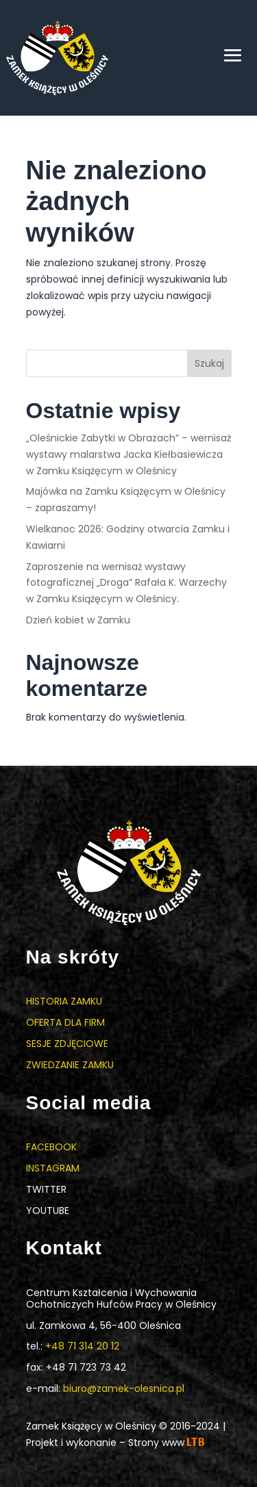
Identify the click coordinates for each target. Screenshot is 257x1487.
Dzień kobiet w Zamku (78, 620)
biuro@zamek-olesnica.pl (123, 1388)
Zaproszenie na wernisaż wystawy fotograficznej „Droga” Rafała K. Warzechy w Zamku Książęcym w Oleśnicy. (126, 583)
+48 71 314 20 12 (82, 1346)
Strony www (166, 1442)
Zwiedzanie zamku (70, 1065)
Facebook (51, 1147)
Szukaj (209, 363)
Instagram (52, 1168)
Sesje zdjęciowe (67, 1043)
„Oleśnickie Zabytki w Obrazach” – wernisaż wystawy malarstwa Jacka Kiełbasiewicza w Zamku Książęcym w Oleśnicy (128, 454)
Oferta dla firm (65, 1022)
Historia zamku (64, 1001)
